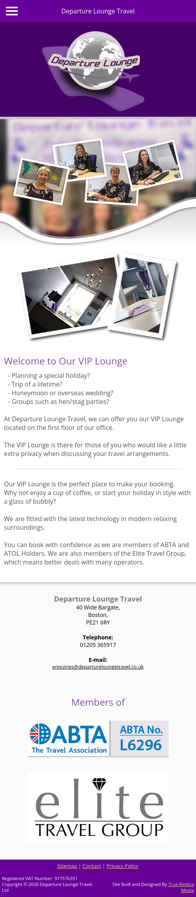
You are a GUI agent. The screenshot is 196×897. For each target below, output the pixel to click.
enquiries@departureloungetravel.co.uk (97, 666)
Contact (92, 865)
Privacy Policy (122, 865)
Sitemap (67, 865)
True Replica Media (181, 887)
